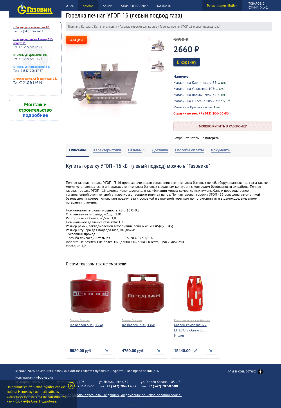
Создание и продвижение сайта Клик (140, 405)
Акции (107, 6)
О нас (70, 6)
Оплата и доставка (134, 6)
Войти (232, 5)
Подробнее (47, 401)
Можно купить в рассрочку (223, 126)
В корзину (186, 62)
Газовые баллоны (80, 320)
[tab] (77, 150)
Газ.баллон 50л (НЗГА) (86, 325)
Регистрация (216, 5)
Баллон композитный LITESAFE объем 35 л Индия (190, 330)
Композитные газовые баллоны (192, 320)
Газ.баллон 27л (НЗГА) (138, 325)
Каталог (88, 6)
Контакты (164, 6)
